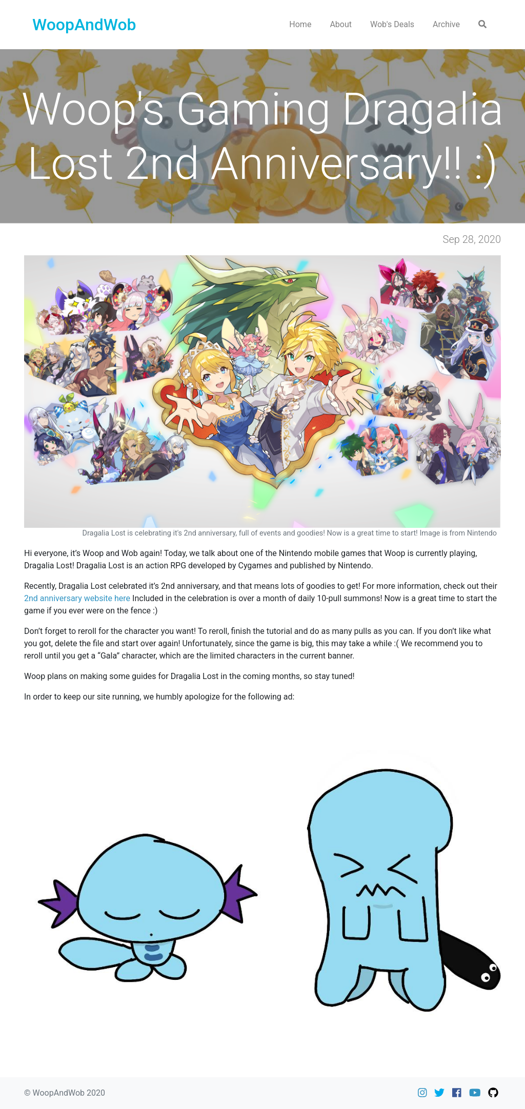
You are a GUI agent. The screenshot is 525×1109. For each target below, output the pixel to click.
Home (300, 24)
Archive (446, 24)
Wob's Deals (392, 24)
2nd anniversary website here (77, 598)
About (341, 24)
